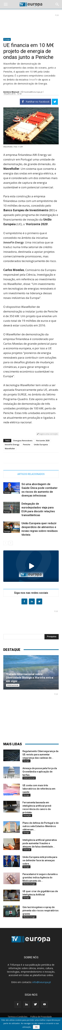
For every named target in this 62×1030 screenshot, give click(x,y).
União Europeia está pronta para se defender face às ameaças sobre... (39, 860)
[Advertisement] (31, 24)
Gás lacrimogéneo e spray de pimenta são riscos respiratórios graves (40, 910)
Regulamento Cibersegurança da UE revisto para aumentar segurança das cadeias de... (40, 754)
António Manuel (11, 92)
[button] (57, 4)
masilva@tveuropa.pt (33, 92)
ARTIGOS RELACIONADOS (31, 474)
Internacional (12, 685)
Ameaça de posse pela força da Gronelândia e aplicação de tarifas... (39, 771)
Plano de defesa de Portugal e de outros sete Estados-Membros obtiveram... (40, 826)
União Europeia (41, 444)
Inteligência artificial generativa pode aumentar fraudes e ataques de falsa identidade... (39, 843)
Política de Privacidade (41, 1016)
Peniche (26, 444)
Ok (36, 1027)
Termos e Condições (17, 1016)
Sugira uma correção (47, 434)
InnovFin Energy (12, 444)
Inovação (27, 815)
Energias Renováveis (22, 440)
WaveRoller (10, 448)
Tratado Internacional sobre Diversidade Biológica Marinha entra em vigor (29, 677)
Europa (7, 39)
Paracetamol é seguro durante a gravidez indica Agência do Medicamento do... (40, 877)
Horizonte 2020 (42, 440)
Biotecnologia (29, 884)
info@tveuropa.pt (41, 982)
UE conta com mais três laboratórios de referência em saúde (38, 788)
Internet (26, 849)
